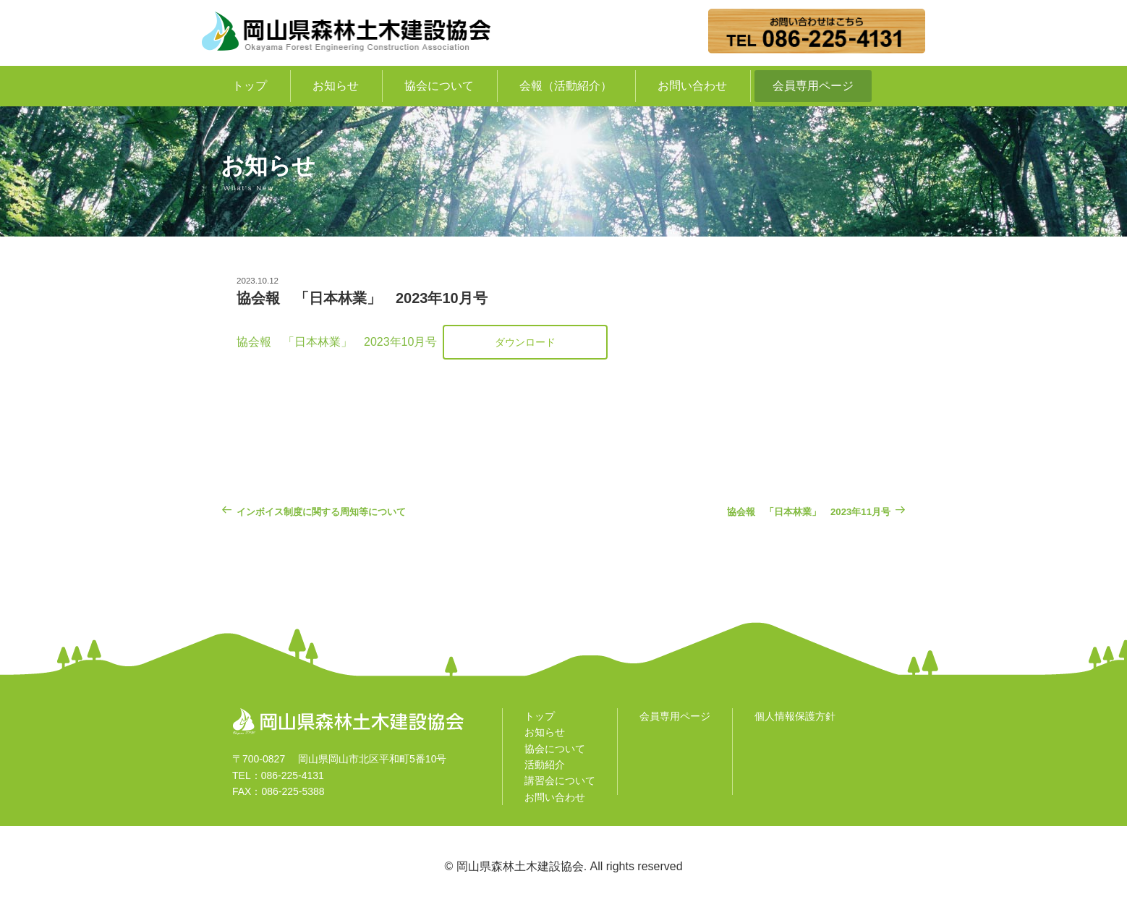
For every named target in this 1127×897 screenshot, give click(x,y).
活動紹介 (544, 764)
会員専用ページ (813, 86)
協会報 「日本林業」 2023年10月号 (337, 342)
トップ (249, 86)
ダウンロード (525, 342)
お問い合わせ (692, 86)
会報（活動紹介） (565, 86)
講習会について (559, 780)
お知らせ (335, 86)
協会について (439, 86)
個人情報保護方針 (794, 716)
